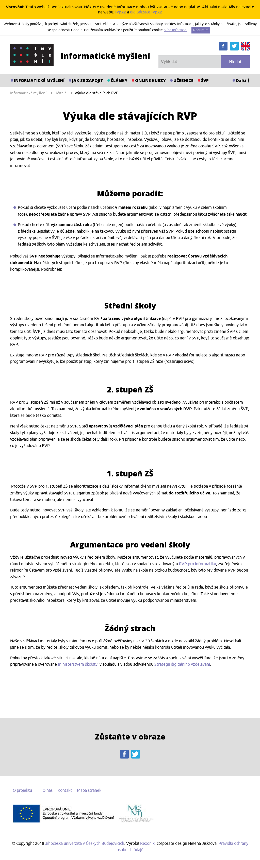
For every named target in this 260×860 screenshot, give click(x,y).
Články (119, 80)
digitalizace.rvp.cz (146, 12)
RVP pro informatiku (197, 563)
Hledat (235, 61)
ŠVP (205, 80)
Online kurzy (150, 80)
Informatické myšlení (39, 80)
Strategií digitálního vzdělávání (182, 664)
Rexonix (147, 843)
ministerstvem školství (78, 664)
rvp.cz (120, 12)
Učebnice (183, 80)
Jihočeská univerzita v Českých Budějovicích (84, 843)
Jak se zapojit (87, 80)
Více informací (175, 30)
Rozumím (200, 30)
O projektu (22, 790)
